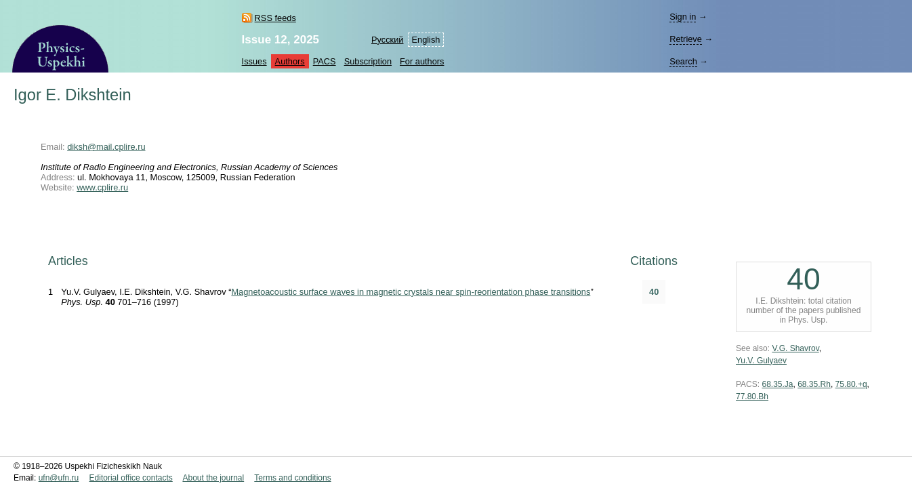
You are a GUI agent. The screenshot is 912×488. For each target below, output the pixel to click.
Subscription (368, 61)
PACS (324, 61)
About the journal (213, 478)
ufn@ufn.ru (59, 478)
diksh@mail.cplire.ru (106, 147)
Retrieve (685, 39)
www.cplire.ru (102, 187)
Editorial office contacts (131, 478)
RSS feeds (275, 18)
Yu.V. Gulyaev (761, 360)
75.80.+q (851, 384)
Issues (254, 61)
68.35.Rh (814, 384)
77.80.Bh (752, 396)
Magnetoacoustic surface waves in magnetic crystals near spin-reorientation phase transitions (410, 292)
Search (683, 61)
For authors (422, 61)
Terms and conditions (292, 478)
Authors (290, 61)
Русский (387, 40)
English (426, 40)
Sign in (682, 17)
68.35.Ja (777, 384)
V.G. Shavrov (795, 348)
